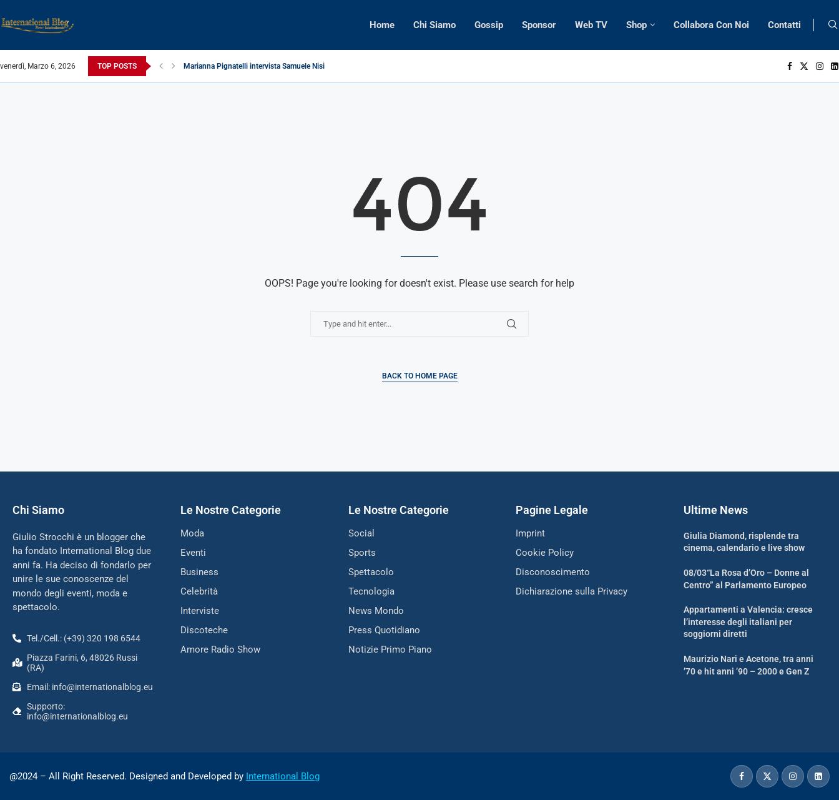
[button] (161, 66)
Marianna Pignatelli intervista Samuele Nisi (254, 66)
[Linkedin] (834, 66)
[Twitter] (804, 66)
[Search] (833, 25)
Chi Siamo (434, 25)
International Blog (283, 776)
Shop (636, 25)
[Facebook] (790, 66)
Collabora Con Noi (711, 25)
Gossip (488, 25)
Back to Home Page (420, 376)
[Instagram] (819, 66)
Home (382, 25)
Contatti (784, 25)
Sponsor (539, 25)
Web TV (591, 25)
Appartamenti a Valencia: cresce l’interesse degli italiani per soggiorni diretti (748, 622)
